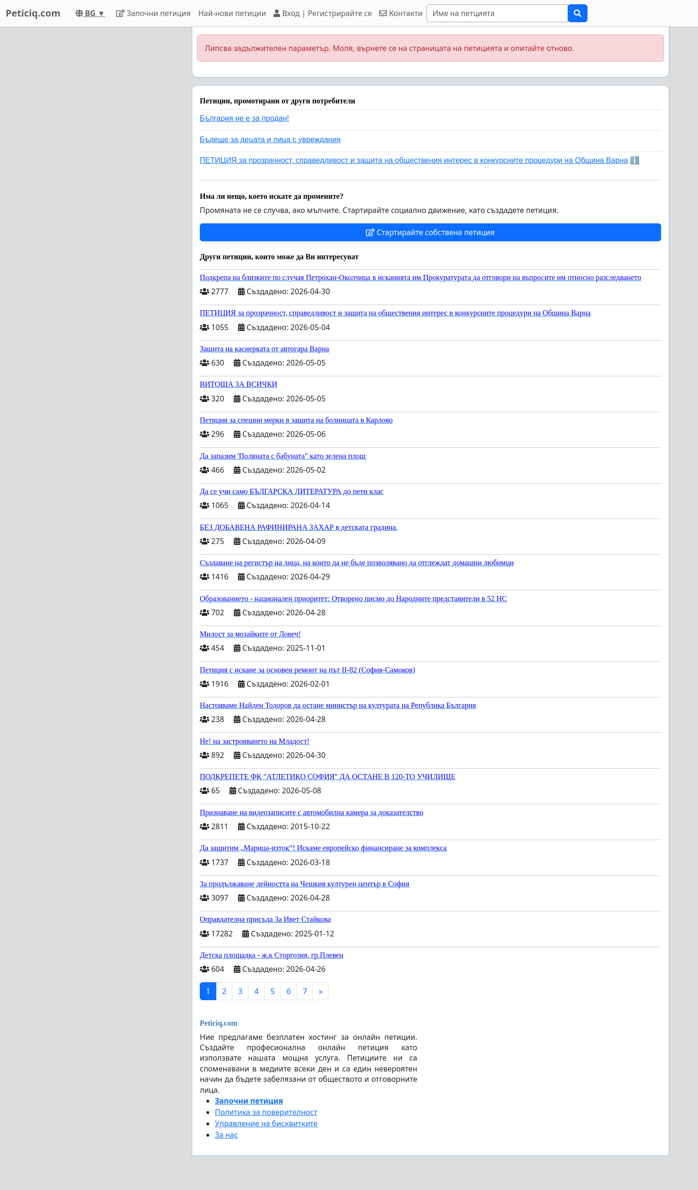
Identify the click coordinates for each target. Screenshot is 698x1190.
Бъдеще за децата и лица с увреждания (270, 140)
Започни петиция (153, 13)
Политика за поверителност (266, 1112)
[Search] (497, 13)
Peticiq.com (33, 13)
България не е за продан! (244, 118)
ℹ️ (634, 160)
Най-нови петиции (232, 13)
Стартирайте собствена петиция (430, 232)
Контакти (400, 13)
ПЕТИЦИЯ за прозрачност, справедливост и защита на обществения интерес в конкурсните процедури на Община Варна (414, 160)
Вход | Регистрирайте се (322, 13)
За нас (226, 1135)
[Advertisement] (99, 168)
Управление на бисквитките (266, 1123)
